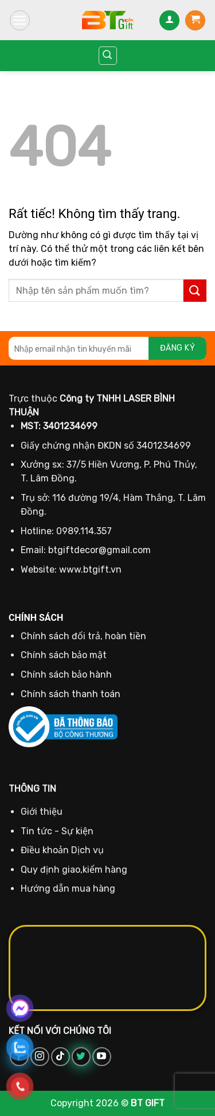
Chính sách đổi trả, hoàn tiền (83, 636)
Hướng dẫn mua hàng (68, 888)
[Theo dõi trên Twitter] (81, 1056)
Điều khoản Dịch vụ (62, 850)
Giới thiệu (41, 811)
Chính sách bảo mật (64, 655)
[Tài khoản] (169, 20)
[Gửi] (194, 290)
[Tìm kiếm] (108, 55)
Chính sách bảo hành (66, 674)
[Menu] (20, 20)
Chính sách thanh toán (70, 694)
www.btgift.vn (90, 569)
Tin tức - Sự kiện (57, 831)
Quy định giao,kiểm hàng (74, 869)
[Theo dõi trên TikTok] (60, 1056)
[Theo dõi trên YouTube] (101, 1056)
